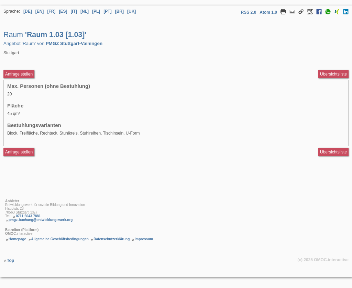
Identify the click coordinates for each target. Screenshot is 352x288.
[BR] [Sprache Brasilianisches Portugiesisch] (119, 11)
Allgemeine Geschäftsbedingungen (60, 239)
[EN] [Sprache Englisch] (39, 11)
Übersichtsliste (333, 74)
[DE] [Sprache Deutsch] (27, 11)
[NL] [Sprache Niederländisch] (84, 11)
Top (10, 260)
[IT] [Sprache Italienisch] (73, 11)
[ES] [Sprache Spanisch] (63, 11)
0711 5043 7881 (28, 216)
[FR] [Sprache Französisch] (51, 11)
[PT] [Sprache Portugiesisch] (107, 11)
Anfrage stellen (19, 152)
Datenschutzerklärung (112, 239)
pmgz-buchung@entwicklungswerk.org (41, 220)
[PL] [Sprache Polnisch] (96, 11)
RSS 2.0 (248, 12)
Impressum (144, 239)
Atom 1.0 (268, 12)
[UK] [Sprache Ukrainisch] (131, 11)
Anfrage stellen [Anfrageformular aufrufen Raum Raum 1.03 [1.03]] (19, 74)
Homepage (17, 239)
